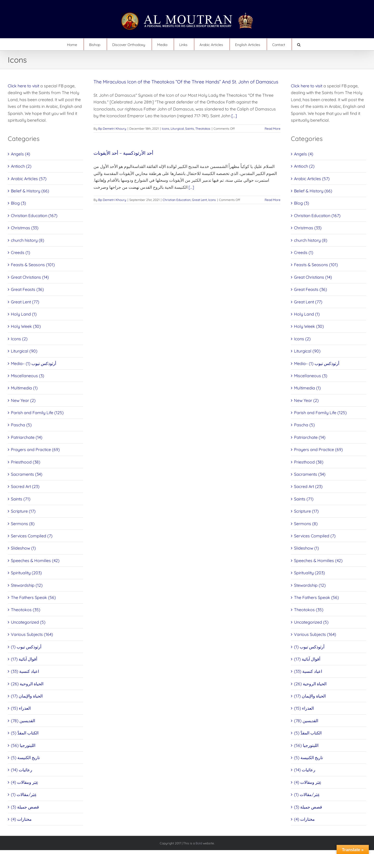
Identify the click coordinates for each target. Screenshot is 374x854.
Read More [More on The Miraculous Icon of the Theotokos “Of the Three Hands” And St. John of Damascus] (272, 129)
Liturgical (177, 129)
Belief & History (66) (30, 190)
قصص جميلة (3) (25, 807)
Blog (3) (18, 203)
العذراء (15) (21, 708)
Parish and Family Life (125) (37, 412)
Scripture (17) (23, 511)
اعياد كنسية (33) (25, 671)
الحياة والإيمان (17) (27, 696)
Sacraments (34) (26, 474)
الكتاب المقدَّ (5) (24, 732)
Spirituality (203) (26, 572)
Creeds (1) (20, 252)
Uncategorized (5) (28, 622)
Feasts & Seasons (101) (33, 264)
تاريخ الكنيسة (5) (25, 757)
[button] (298, 44)
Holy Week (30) (26, 326)
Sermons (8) (23, 523)
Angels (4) (20, 154)
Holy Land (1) (24, 314)
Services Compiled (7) (31, 535)
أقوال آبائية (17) (24, 659)
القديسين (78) (23, 720)
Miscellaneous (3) (27, 375)
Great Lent (199, 200)
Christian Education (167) (34, 215)
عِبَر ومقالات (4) (24, 782)
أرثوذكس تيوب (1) (26, 646)
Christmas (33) (24, 227)
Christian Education (177, 200)
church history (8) (27, 240)
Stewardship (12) (27, 585)
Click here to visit (23, 85)
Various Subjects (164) (32, 634)
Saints (189, 129)
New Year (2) (23, 400)
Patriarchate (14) (26, 437)
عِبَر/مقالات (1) (24, 794)
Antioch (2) (21, 166)
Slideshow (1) (23, 548)
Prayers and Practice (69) (35, 449)
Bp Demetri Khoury (112, 129)
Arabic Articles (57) (28, 178)
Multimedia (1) (24, 387)
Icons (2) (19, 338)
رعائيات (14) (21, 769)
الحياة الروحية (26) (27, 683)
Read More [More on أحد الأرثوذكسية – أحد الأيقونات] (272, 200)
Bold (199, 843)
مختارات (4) (21, 819)
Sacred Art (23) (25, 486)
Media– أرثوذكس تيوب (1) (33, 363)
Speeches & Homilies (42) (35, 560)
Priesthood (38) (25, 462)
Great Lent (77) (25, 301)
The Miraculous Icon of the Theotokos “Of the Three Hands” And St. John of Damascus (186, 82)
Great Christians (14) (30, 277)
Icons (165, 129)
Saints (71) (20, 498)
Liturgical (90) (24, 351)
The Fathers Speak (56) (33, 597)
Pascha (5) (21, 424)
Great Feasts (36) (27, 289)
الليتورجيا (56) (23, 745)
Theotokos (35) (25, 609)
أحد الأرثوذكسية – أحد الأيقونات (123, 153)
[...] (234, 115)
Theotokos (202, 129)
